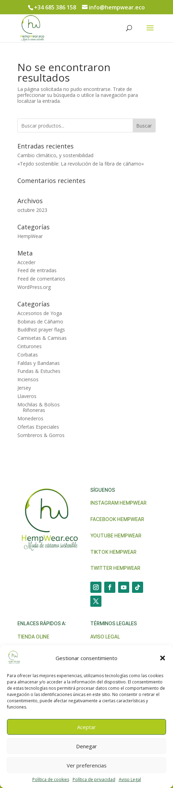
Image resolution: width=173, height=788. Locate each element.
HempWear (30, 236)
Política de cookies (50, 779)
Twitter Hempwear (115, 568)
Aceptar (86, 727)
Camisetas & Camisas (42, 338)
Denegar (86, 746)
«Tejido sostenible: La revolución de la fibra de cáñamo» (80, 163)
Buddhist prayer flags (41, 329)
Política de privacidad (94, 779)
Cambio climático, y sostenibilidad (55, 155)
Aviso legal (105, 637)
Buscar (144, 125)
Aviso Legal (130, 779)
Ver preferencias (87, 765)
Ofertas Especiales (38, 426)
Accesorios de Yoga (39, 313)
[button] (162, 658)
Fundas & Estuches (38, 371)
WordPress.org (34, 287)
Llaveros (26, 396)
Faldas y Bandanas (38, 363)
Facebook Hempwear (117, 519)
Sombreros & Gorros (41, 435)
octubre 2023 (32, 210)
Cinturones (29, 346)
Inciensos (28, 379)
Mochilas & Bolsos (38, 404)
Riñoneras (34, 410)
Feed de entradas (37, 270)
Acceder (26, 262)
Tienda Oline (33, 637)
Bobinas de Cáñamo (40, 321)
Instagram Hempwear (118, 503)
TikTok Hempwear (113, 552)
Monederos (30, 418)
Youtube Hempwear (115, 535)
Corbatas (27, 354)
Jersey (24, 387)
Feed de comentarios (41, 278)
